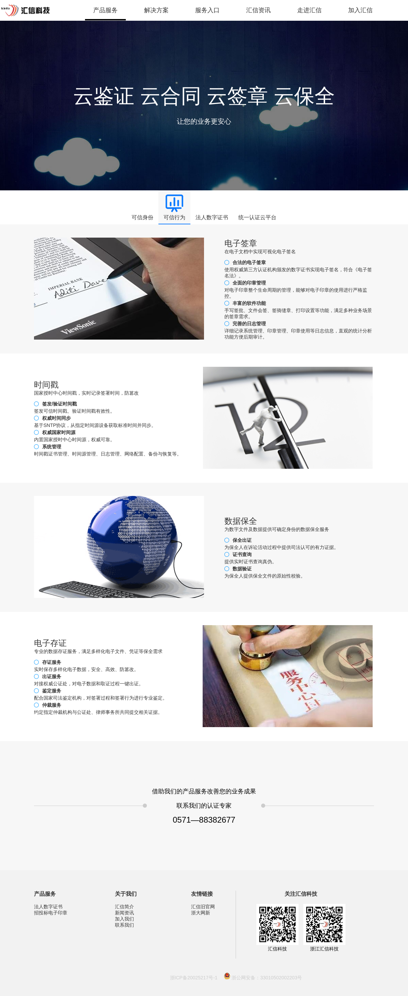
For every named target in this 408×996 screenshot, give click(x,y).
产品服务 (105, 10)
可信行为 (174, 217)
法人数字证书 (212, 217)
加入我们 (124, 919)
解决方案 (156, 10)
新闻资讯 (124, 912)
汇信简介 (124, 906)
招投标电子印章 (50, 912)
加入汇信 (360, 10)
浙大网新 (200, 912)
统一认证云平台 (257, 217)
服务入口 (207, 10)
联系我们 (124, 925)
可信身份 (142, 217)
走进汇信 (309, 10)
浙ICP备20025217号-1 (194, 977)
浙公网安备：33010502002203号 (267, 977)
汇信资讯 (258, 10)
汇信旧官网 (203, 906)
